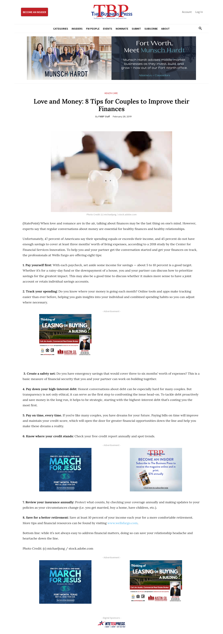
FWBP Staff (104, 116)
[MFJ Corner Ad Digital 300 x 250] (65, 469)
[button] (199, 28)
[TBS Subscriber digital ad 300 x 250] (156, 469)
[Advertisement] (156, 338)
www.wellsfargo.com (122, 523)
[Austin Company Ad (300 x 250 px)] (65, 336)
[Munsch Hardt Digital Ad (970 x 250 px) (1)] (111, 58)
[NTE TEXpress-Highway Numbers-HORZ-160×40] (111, 624)
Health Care (111, 93)
